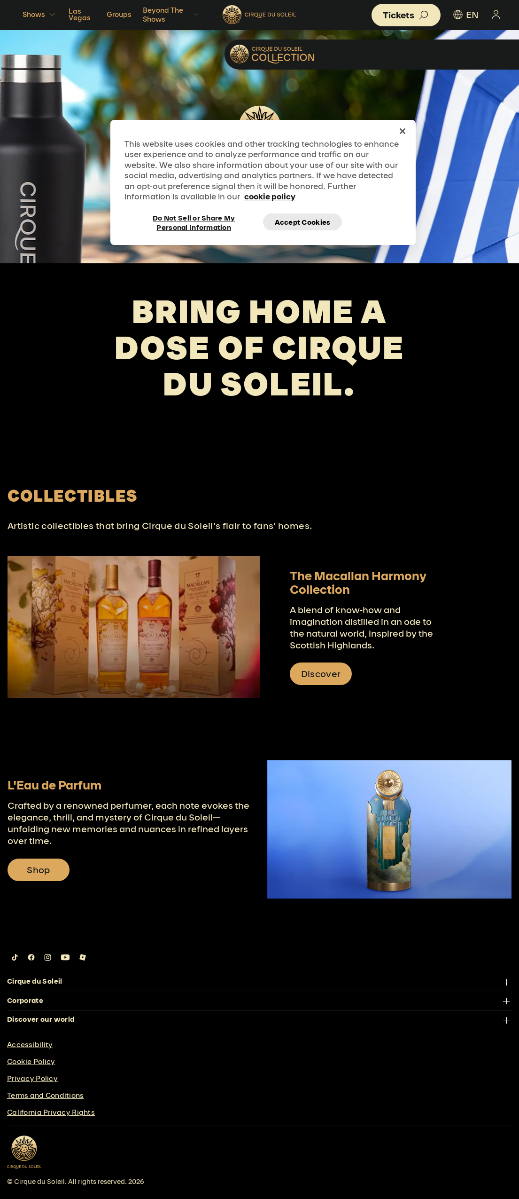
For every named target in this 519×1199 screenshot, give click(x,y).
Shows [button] (40, 14)
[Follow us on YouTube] (65, 957)
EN (465, 14)
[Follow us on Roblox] (83, 957)
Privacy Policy (32, 1078)
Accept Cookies (303, 222)
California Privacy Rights (51, 1112)
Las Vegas (80, 14)
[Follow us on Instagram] (47, 957)
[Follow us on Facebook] (31, 957)
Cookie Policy (31, 1061)
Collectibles (457, 53)
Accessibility (30, 1044)
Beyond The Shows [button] (171, 15)
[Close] (402, 131)
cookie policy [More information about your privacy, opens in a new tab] (269, 196)
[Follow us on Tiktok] (15, 957)
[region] (263, 182)
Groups (119, 14)
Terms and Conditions (45, 1095)
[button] (406, 15)
